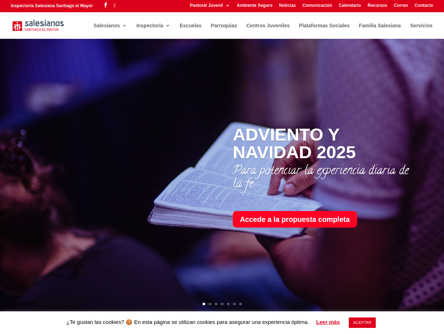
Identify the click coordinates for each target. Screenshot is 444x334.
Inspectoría (150, 25)
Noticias (287, 5)
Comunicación (317, 5)
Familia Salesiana (380, 25)
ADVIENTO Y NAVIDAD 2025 (294, 143)
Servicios (421, 25)
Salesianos (107, 25)
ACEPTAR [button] (362, 322)
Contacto (424, 5)
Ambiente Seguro (254, 5)
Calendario (350, 5)
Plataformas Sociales (324, 25)
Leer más (328, 322)
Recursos (377, 5)
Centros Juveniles (268, 25)
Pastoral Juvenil (206, 5)
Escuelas (191, 25)
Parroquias (224, 25)
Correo (401, 5)
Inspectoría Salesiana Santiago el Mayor (52, 5)
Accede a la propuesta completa (295, 219)
